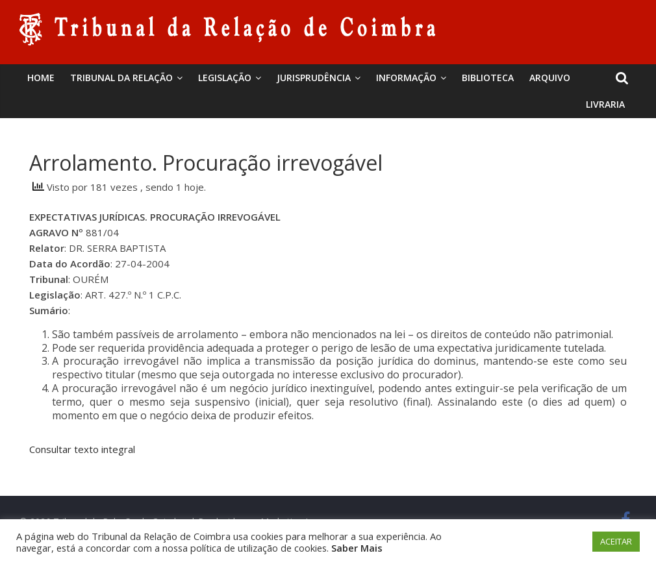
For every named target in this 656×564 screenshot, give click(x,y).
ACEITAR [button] (616, 541)
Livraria (605, 104)
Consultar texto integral (82, 449)
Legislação (224, 77)
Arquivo (549, 77)
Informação (406, 77)
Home (41, 77)
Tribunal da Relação (121, 77)
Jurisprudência (314, 77)
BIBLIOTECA (488, 77)
